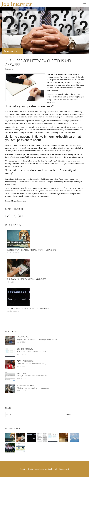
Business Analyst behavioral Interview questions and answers (31, 250)
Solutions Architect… (25, 349)
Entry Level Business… (25, 361)
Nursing (10, 69)
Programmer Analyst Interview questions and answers (28, 308)
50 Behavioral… (23, 337)
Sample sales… (22, 373)
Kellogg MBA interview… (26, 385)
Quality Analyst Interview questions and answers (26, 279)
